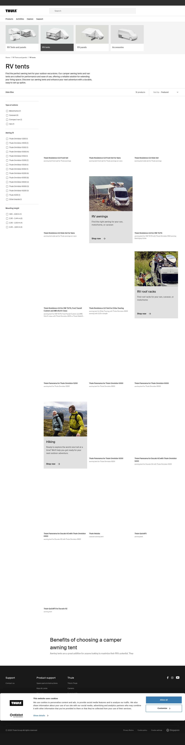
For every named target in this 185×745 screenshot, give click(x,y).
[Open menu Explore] (31, 19)
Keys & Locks (42, 688)
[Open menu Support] (41, 19)
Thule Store (72, 714)
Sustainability (73, 693)
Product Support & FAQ (46, 709)
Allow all (164, 724)
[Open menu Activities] (21, 19)
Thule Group (72, 709)
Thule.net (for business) (77, 698)
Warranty (40, 693)
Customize (164, 733)
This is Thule (72, 683)
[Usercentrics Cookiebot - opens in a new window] (16, 740)
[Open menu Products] (11, 19)
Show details (39, 740)
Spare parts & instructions (47, 683)
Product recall (42, 698)
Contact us (10, 683)
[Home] (27, 10)
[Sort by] (170, 92)
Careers (71, 688)
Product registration (45, 703)
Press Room (72, 703)
